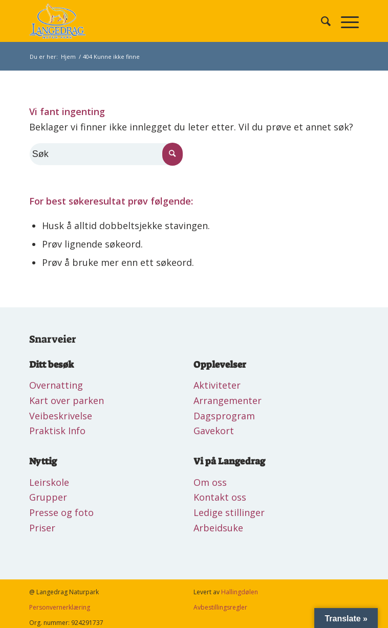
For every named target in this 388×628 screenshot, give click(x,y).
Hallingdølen (239, 592)
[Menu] (345, 21)
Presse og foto (61, 512)
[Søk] (321, 21)
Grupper (48, 497)
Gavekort (213, 430)
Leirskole (49, 482)
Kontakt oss (219, 497)
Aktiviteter (217, 385)
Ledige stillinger (229, 512)
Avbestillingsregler (220, 607)
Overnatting (56, 385)
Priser (42, 528)
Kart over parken (66, 400)
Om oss (210, 482)
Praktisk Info (57, 430)
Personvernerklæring (59, 607)
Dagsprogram (224, 416)
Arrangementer (227, 400)
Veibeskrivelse (60, 416)
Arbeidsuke (218, 528)
